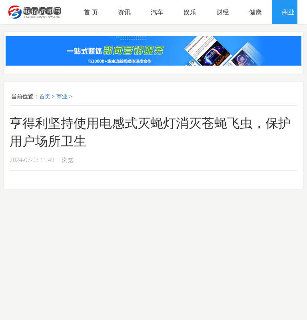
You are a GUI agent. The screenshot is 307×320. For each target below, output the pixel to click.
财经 (222, 12)
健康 (255, 12)
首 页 (91, 12)
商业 (288, 12)
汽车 (157, 12)
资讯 (124, 12)
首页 (44, 96)
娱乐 (189, 12)
